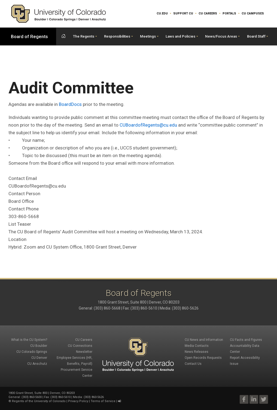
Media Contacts (197, 346)
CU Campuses (253, 13)
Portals (229, 13)
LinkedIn (253, 399)
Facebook (244, 399)
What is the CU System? (29, 340)
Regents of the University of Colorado (39, 401)
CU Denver (39, 358)
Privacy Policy (78, 401)
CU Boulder (38, 346)
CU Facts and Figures (246, 340)
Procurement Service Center (76, 373)
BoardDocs (70, 104)
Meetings (148, 36)
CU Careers (208, 13)
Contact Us (193, 364)
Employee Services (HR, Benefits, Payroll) (74, 361)
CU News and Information (204, 340)
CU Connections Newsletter (80, 349)
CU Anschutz (37, 364)
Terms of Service (103, 401)
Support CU (183, 13)
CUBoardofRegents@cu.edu (148, 125)
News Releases (196, 352)
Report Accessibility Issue (245, 361)
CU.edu (162, 13)
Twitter (263, 399)
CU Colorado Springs (31, 352)
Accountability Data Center (244, 349)
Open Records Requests (203, 358)
